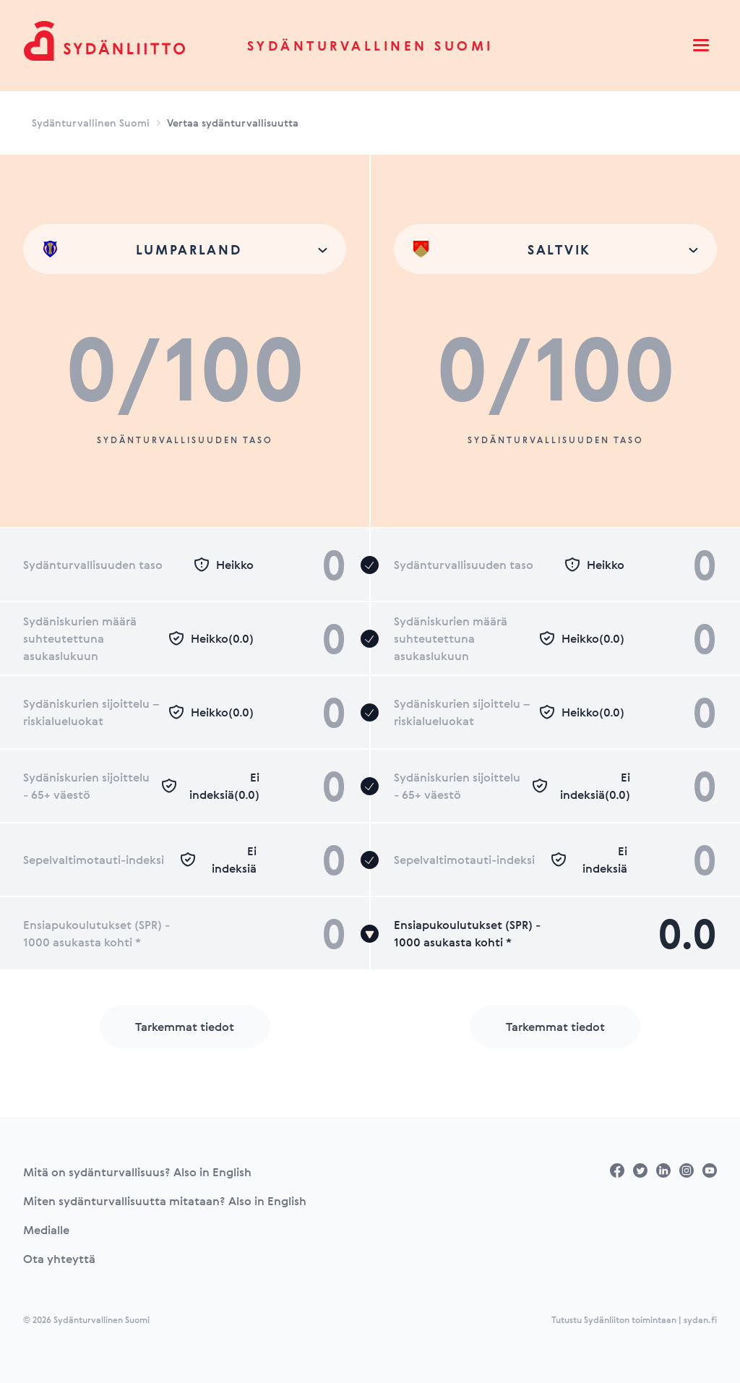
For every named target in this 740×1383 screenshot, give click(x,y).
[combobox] (184, 249)
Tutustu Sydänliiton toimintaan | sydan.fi (634, 1319)
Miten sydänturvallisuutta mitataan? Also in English (164, 1201)
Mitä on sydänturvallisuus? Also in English (137, 1172)
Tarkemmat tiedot (184, 1027)
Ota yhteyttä (59, 1259)
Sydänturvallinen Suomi (370, 45)
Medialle (46, 1230)
